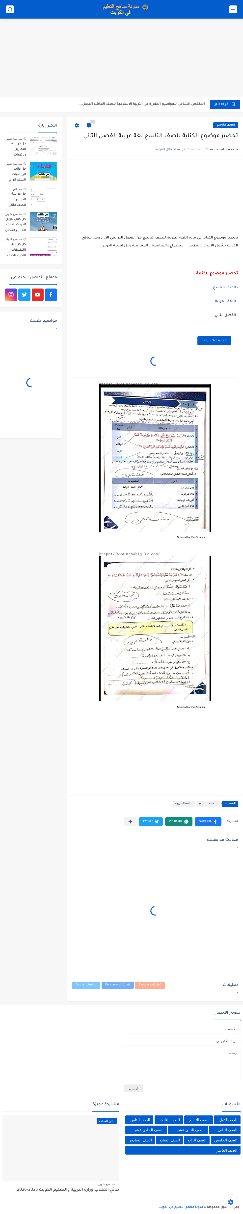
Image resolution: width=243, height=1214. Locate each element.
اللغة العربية (226, 302)
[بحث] (10, 9)
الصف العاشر (226, 1150)
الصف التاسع (225, 125)
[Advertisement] (121, 58)
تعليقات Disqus (86, 985)
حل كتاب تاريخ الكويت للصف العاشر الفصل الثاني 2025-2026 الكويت (15, 226)
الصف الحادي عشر (148, 1130)
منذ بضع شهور (13, 138)
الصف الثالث (170, 1120)
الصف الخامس (225, 1140)
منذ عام (17, 189)
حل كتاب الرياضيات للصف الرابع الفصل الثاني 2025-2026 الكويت (17, 175)
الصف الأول (228, 1120)
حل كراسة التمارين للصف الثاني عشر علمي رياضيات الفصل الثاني (17, 200)
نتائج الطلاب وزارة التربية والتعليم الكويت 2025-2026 (68, 1190)
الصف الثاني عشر (191, 1130)
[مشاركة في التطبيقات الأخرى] (130, 821)
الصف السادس (140, 1140)
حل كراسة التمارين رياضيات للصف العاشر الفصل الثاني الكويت (16, 150)
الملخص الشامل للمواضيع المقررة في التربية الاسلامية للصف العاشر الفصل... (142, 104)
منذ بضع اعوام (13, 239)
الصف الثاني (227, 1130)
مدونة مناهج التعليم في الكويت (181, 1207)
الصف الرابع (197, 1140)
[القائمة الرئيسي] (233, 9)
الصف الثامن (140, 1120)
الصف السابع (170, 1140)
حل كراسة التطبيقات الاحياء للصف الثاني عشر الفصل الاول (16, 251)
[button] (208, 821)
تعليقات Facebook (117, 985)
